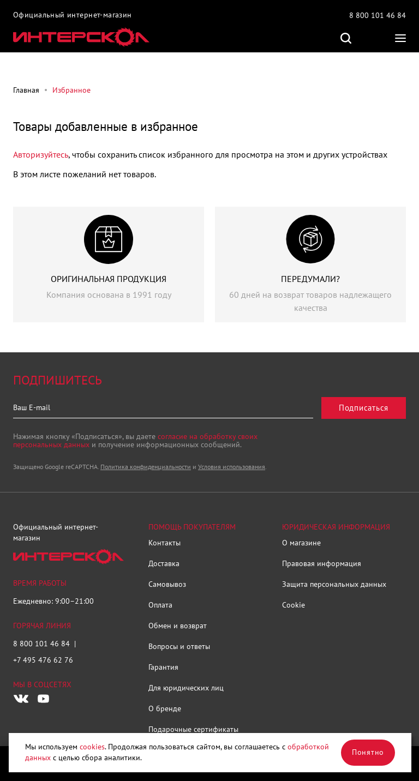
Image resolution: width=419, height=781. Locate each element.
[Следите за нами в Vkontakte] (21, 698)
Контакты (164, 543)
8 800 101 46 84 (377, 15)
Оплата (160, 605)
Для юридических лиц (186, 688)
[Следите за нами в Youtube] (43, 698)
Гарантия (163, 667)
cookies (92, 747)
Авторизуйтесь (40, 154)
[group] (108, 264)
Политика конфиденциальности (145, 466)
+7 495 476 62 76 (43, 660)
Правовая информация (321, 563)
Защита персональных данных (334, 584)
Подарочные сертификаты (193, 729)
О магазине (301, 543)
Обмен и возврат (177, 625)
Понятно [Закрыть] (368, 752)
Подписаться (363, 407)
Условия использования (231, 466)
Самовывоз (167, 584)
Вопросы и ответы (179, 646)
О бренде (164, 708)
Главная (26, 90)
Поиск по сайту (346, 38)
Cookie (293, 605)
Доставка (163, 563)
